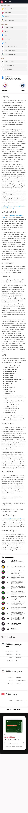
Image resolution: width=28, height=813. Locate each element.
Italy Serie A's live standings (15, 519)
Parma (23, 91)
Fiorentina (5, 91)
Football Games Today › (14, 710)
